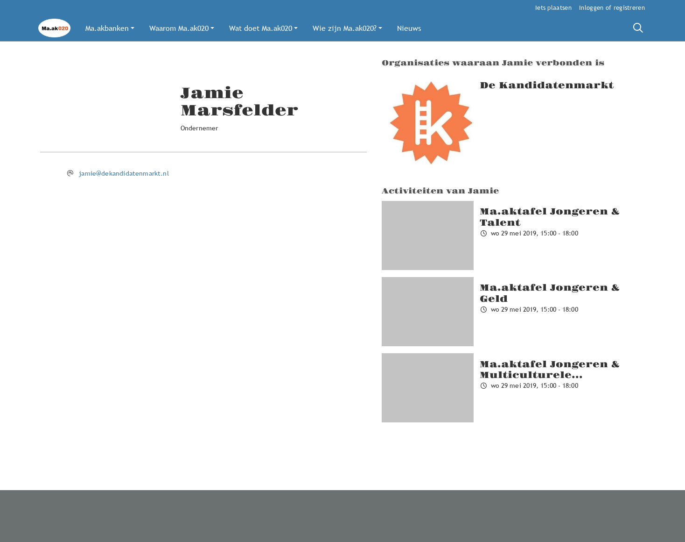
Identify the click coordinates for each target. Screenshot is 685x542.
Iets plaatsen (553, 7)
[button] (110, 28)
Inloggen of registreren (612, 7)
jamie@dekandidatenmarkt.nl (124, 173)
